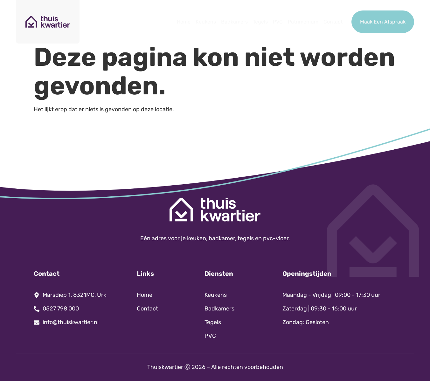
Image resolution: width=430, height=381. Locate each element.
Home (184, 22)
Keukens (206, 22)
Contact (333, 22)
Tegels (260, 22)
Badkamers (234, 22)
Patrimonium (303, 22)
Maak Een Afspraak (383, 22)
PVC (278, 22)
